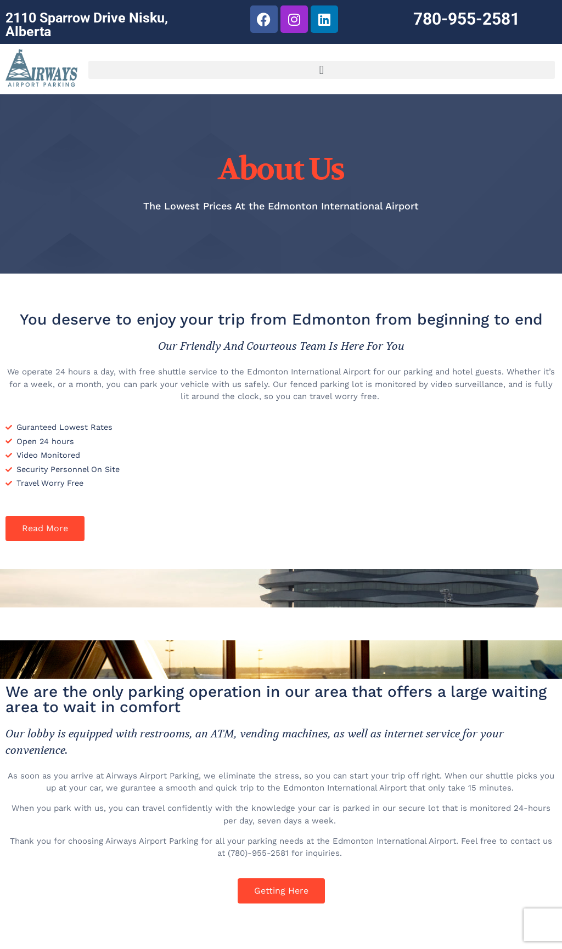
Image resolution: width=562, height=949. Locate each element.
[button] (321, 70)
